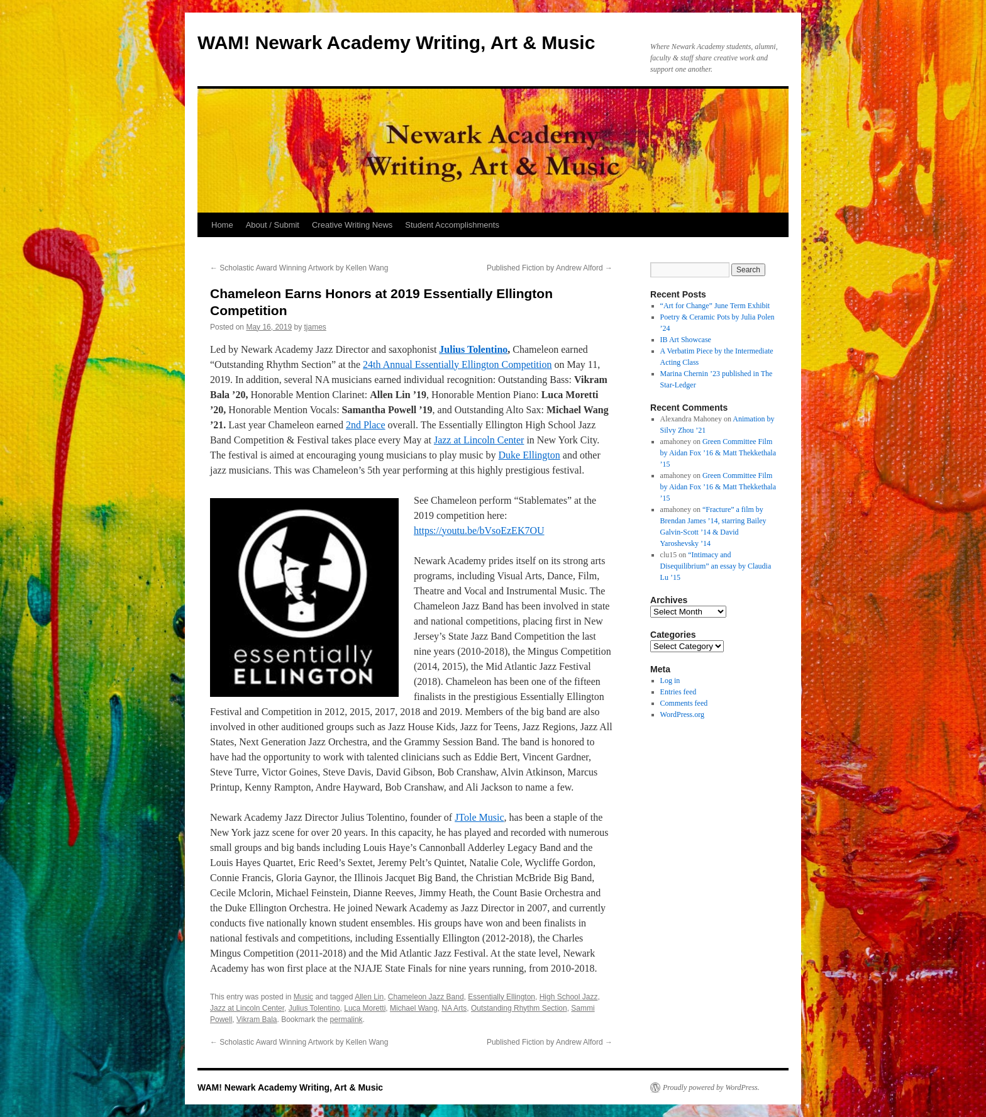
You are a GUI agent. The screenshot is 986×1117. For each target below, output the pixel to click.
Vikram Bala (256, 1019)
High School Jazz (569, 996)
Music (303, 996)
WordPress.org (682, 714)
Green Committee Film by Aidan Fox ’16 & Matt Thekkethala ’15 (718, 453)
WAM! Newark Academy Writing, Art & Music (396, 42)
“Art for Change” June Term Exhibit (715, 305)
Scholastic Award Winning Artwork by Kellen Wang (299, 268)
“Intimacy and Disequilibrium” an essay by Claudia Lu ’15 (716, 566)
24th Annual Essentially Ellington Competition (457, 364)
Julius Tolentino (473, 349)
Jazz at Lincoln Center (479, 440)
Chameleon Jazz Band (426, 996)
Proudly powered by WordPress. (711, 1087)
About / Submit (272, 225)
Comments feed (684, 703)
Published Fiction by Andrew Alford (549, 268)
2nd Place (365, 425)
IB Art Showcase (685, 339)
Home (222, 225)
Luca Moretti (364, 1008)
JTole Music (479, 817)
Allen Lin (369, 996)
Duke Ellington (529, 455)
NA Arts (454, 1008)
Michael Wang (414, 1008)
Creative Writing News (352, 225)
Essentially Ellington (501, 996)
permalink (346, 1019)
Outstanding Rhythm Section (519, 1008)
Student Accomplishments (452, 225)
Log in (670, 680)
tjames (315, 327)
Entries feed (678, 691)
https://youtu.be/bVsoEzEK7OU (479, 530)
